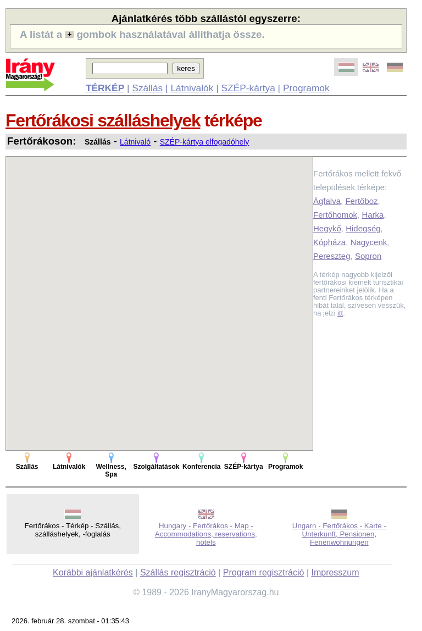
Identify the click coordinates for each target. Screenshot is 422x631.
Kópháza (329, 242)
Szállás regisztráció (178, 572)
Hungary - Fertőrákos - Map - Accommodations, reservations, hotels (206, 534)
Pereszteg (332, 256)
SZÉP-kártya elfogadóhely (204, 141)
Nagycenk (369, 242)
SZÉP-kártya (248, 87)
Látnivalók (191, 87)
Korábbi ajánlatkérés (93, 572)
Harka (373, 214)
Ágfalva (327, 201)
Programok (306, 87)
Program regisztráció (263, 572)
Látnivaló (135, 141)
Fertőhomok (335, 214)
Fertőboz (361, 201)
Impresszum (335, 572)
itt (340, 313)
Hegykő (327, 228)
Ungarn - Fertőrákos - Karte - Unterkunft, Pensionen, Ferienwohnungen (339, 534)
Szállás (147, 87)
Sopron (368, 256)
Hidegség (363, 228)
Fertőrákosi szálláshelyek (102, 120)
